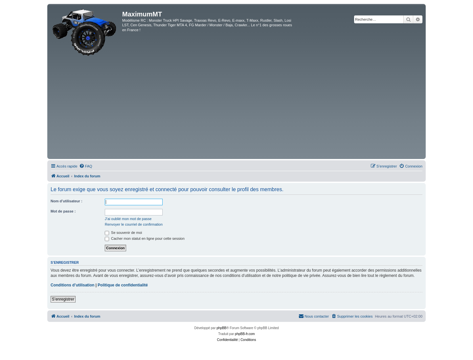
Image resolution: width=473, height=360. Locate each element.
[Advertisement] (236, 108)
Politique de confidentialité (123, 285)
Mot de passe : (63, 211)
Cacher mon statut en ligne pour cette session (145, 238)
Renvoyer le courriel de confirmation (134, 224)
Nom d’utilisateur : (66, 201)
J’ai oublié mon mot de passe (128, 219)
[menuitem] (85, 166)
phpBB (221, 328)
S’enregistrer (63, 299)
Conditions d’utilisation (72, 285)
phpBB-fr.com (245, 334)
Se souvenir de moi (123, 233)
